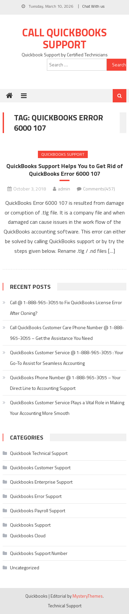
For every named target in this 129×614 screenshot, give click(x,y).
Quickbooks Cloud (28, 535)
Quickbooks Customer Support (40, 467)
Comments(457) (99, 188)
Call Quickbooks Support (64, 38)
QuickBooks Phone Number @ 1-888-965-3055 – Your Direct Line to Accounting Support (65, 383)
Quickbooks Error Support (36, 496)
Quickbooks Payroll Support (37, 510)
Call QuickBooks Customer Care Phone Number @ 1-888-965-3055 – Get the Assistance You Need (67, 333)
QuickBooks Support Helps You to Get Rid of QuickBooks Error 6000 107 (64, 170)
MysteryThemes (87, 596)
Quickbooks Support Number (38, 553)
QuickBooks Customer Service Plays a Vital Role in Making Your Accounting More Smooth (67, 408)
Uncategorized (24, 567)
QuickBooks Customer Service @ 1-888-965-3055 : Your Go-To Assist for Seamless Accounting (66, 358)
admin (64, 188)
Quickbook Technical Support (38, 453)
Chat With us (93, 6)
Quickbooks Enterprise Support (41, 481)
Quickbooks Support (62, 154)
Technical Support (64, 605)
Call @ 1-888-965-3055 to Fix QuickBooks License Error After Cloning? (66, 308)
